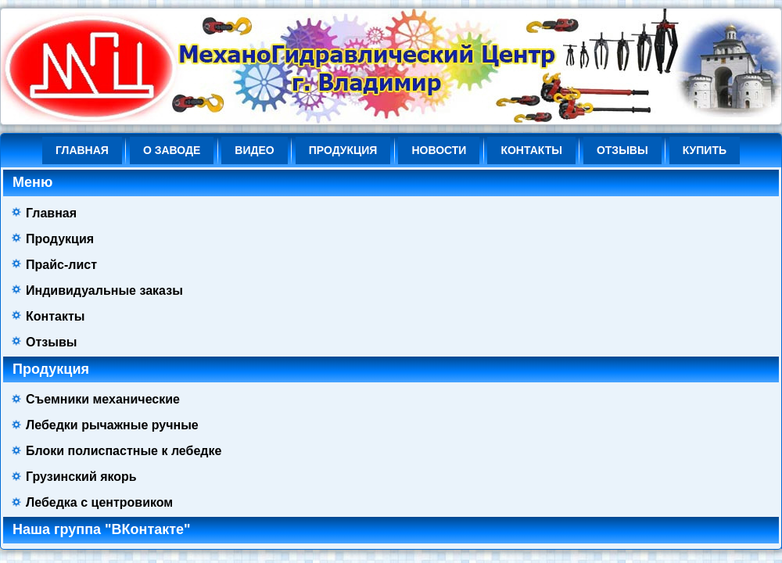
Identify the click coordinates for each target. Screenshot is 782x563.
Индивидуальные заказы (104, 290)
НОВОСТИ (438, 150)
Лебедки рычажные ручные (112, 425)
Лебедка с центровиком (99, 502)
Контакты (530, 150)
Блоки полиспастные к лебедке (123, 450)
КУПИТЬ (704, 150)
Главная (82, 150)
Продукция (343, 150)
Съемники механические (103, 399)
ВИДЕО (254, 150)
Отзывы (622, 150)
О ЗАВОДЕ (171, 150)
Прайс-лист (61, 264)
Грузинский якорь (81, 476)
